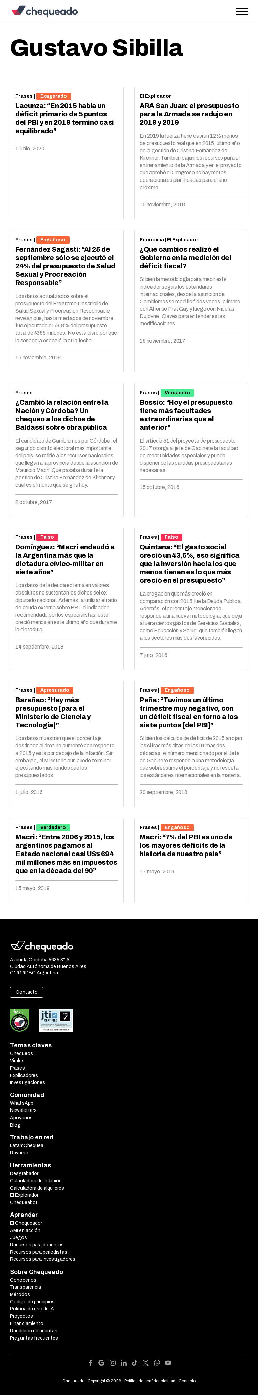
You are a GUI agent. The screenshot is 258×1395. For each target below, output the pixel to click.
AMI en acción (25, 1230)
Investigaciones (27, 1082)
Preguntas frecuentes (34, 1338)
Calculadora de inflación (36, 1180)
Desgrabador (24, 1173)
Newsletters (23, 1110)
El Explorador (24, 1195)
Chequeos (21, 1053)
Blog (15, 1125)
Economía (152, 239)
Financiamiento (26, 1323)
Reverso (19, 1152)
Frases (24, 96)
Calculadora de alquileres (37, 1188)
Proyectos (21, 1316)
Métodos (20, 1294)
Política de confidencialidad (149, 1381)
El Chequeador (26, 1223)
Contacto (27, 992)
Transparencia (25, 1287)
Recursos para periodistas (38, 1252)
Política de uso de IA (32, 1308)
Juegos (18, 1237)
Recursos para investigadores (42, 1259)
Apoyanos (21, 1117)
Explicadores (24, 1075)
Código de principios (32, 1301)
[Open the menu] (242, 12)
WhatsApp (21, 1103)
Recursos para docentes (37, 1244)
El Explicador (155, 96)
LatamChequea (26, 1145)
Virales (17, 1060)
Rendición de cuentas (33, 1330)
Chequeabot (24, 1202)
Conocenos (23, 1280)
